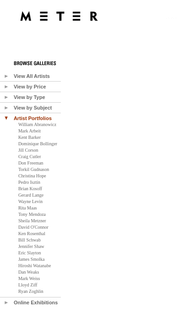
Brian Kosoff (30, 188)
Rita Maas (27, 207)
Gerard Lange (30, 195)
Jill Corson (28, 150)
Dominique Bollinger (37, 143)
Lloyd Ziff (28, 284)
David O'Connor (33, 227)
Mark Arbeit (29, 130)
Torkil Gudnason (33, 169)
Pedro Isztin (29, 182)
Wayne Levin (30, 201)
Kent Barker (29, 137)
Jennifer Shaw (31, 246)
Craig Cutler (29, 156)
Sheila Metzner (32, 220)
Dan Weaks (28, 272)
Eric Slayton (29, 252)
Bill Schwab (29, 239)
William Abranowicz (37, 124)
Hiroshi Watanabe (34, 265)
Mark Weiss (29, 278)
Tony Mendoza (32, 214)
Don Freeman (30, 162)
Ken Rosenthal (31, 233)
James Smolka (31, 259)
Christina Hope (32, 175)
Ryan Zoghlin (30, 291)
